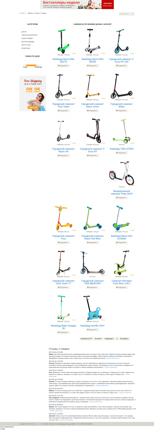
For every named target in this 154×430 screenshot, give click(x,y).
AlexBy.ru (22, 13)
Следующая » (109, 338)
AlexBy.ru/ (37, 424)
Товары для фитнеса (29, 35)
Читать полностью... (113, 358)
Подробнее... (63, 66)
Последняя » (124, 338)
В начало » (98, 338)
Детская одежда (27, 42)
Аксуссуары (26, 45)
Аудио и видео (27, 38)
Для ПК (24, 32)
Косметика (25, 48)
